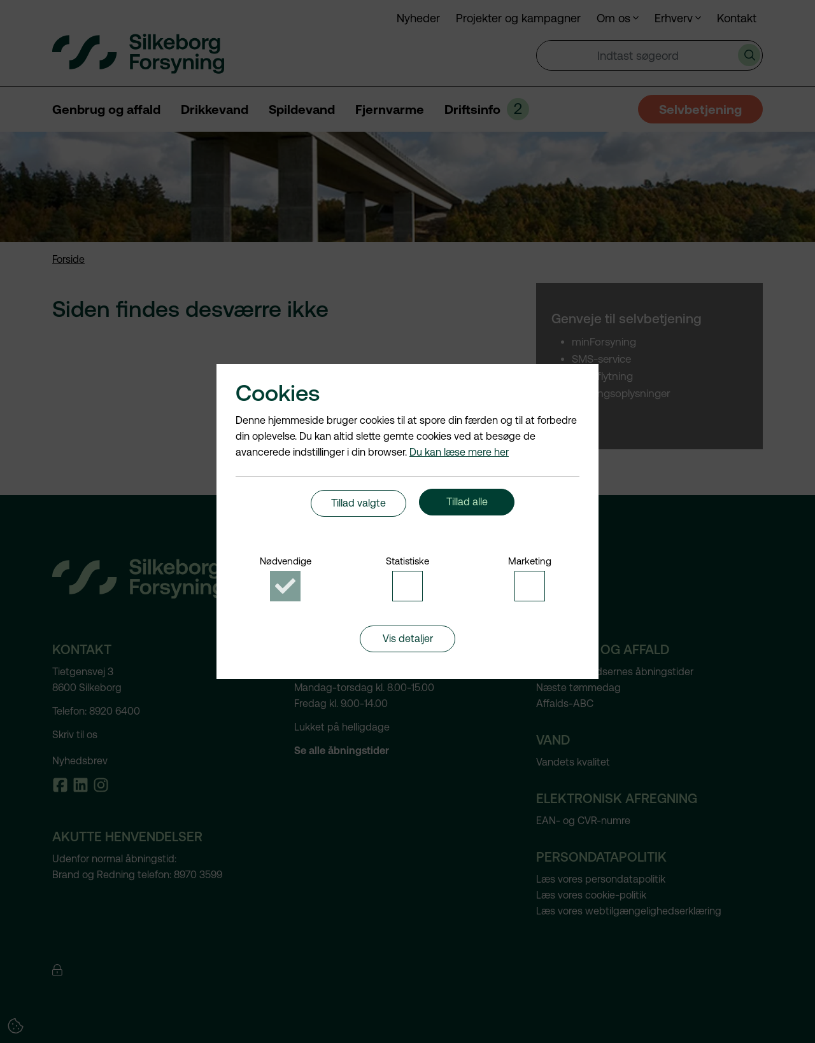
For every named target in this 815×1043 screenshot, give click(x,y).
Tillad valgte (358, 507)
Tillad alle (467, 507)
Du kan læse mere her (459, 444)
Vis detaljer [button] (408, 651)
